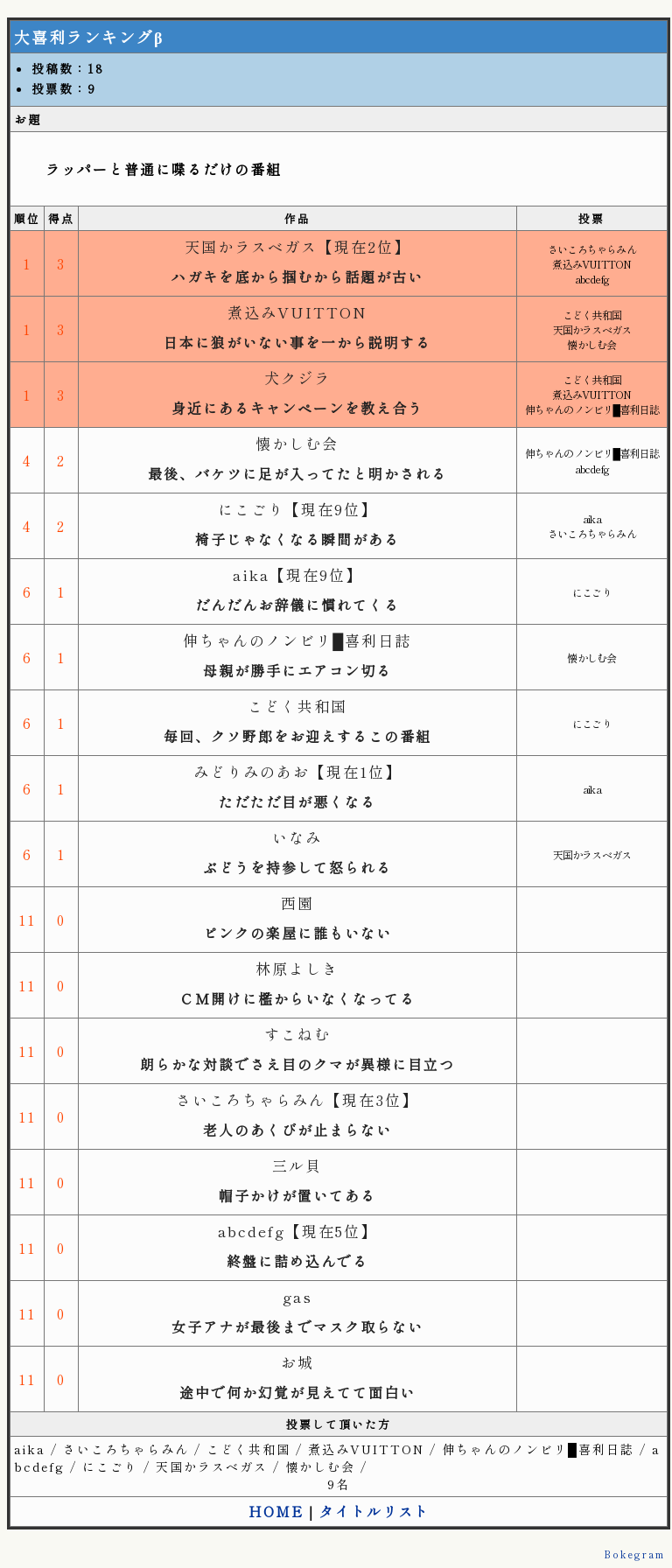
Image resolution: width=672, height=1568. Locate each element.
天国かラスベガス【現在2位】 (297, 246)
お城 (297, 1362)
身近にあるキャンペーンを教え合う (298, 407)
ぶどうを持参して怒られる (297, 867)
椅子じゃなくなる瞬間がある (297, 539)
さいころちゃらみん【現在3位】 (297, 1099)
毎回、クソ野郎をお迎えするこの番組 (297, 735)
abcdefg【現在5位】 (297, 1231)
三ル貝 (297, 1165)
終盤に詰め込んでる (297, 1260)
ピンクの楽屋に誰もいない (297, 932)
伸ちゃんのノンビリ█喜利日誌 (297, 640)
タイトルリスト (374, 1511)
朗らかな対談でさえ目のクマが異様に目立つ (297, 1064)
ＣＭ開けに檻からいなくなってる (297, 998)
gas (297, 1296)
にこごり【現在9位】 (297, 509)
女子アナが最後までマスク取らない (298, 1326)
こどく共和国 (297, 706)
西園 (297, 903)
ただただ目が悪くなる (297, 801)
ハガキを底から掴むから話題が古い (298, 276)
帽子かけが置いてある (297, 1195)
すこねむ (297, 1034)
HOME (276, 1511)
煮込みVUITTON (298, 312)
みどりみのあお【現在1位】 (297, 771)
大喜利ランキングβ (89, 36)
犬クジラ (297, 377)
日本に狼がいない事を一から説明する (297, 342)
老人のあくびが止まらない (297, 1129)
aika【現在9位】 (297, 574)
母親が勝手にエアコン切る (297, 670)
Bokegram (634, 1554)
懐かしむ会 (297, 443)
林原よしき (297, 968)
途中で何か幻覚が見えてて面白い (297, 1392)
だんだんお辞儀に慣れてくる (297, 604)
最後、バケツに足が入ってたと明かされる (297, 473)
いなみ (297, 837)
